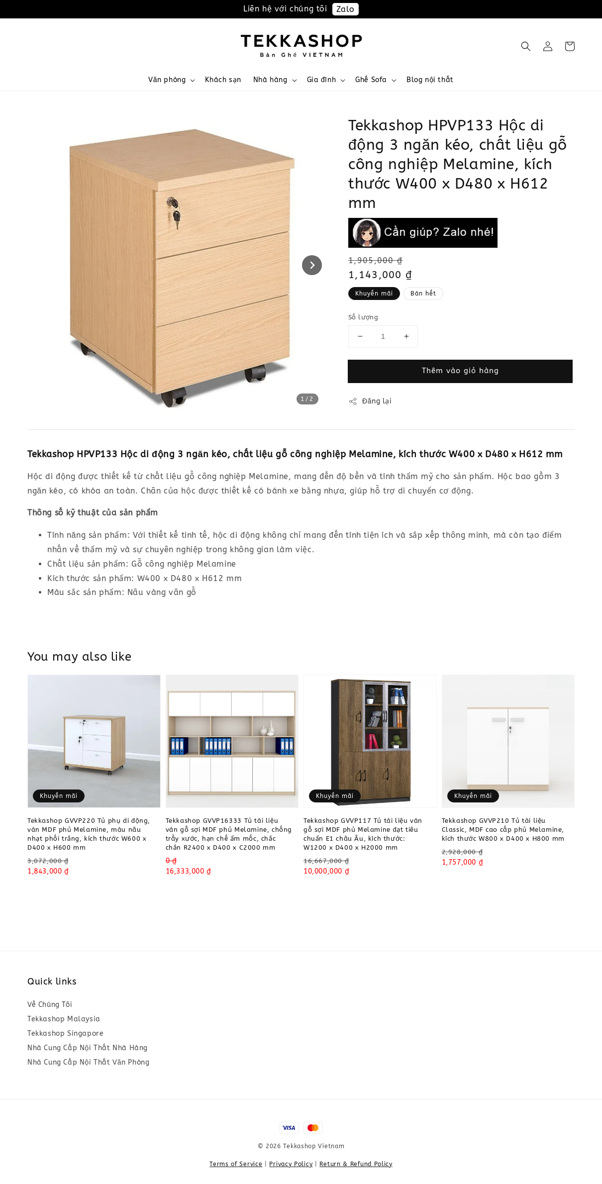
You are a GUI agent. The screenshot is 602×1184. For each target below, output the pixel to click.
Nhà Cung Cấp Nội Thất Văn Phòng (88, 1062)
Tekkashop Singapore (65, 1033)
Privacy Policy (290, 1164)
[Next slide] (312, 265)
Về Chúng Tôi (49, 1004)
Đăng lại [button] (370, 401)
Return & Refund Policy (355, 1164)
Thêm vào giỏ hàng (460, 370)
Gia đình (321, 80)
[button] (526, 46)
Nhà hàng (270, 80)
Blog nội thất (430, 80)
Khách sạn (223, 80)
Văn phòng (167, 80)
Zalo (345, 9)
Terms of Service (235, 1164)
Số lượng (363, 317)
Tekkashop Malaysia (63, 1019)
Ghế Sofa (371, 80)
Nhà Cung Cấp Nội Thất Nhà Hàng (87, 1048)
